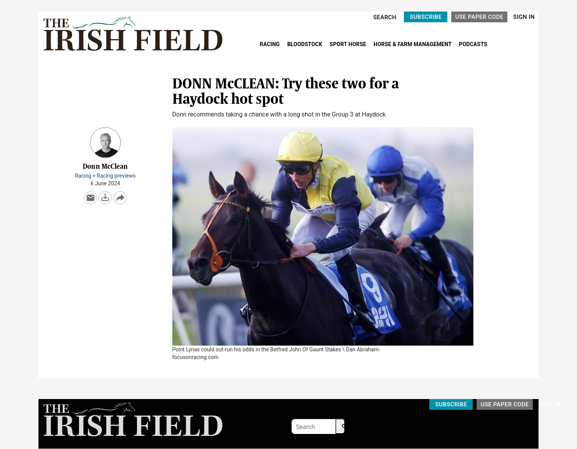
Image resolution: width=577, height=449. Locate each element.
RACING (270, 44)
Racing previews (116, 176)
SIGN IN (524, 16)
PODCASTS (473, 44)
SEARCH (384, 17)
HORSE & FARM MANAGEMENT (413, 44)
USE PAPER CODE (479, 16)
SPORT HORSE (348, 44)
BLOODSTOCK (305, 44)
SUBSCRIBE (426, 16)
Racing (83, 176)
